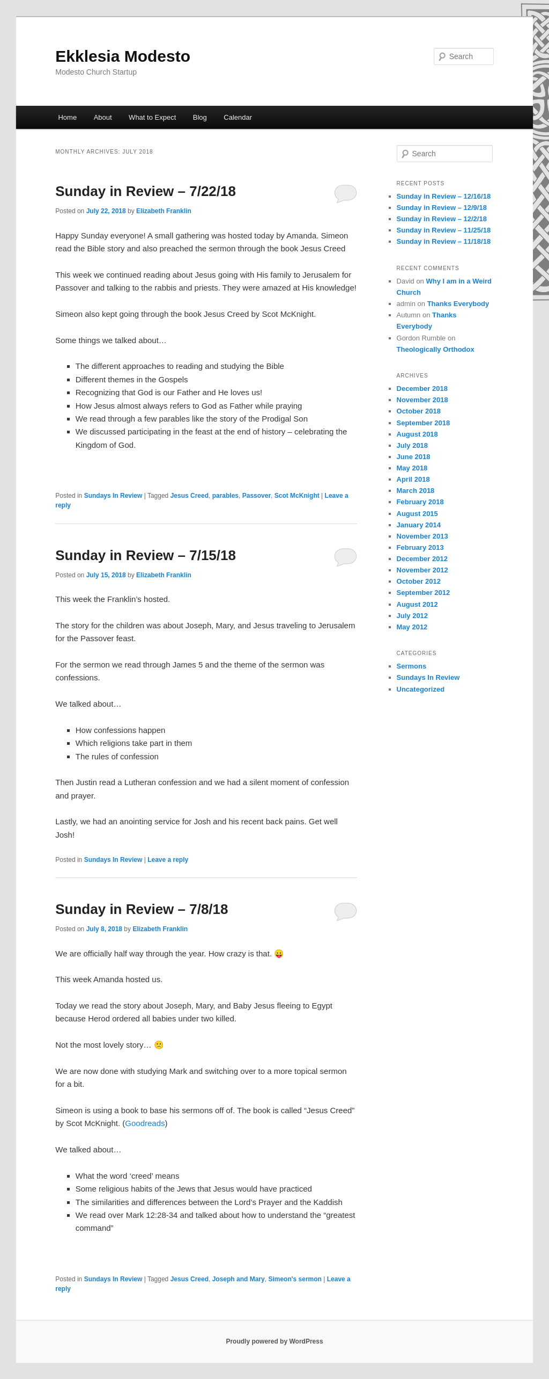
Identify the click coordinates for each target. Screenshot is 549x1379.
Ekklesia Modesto (122, 56)
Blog (200, 117)
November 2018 (422, 400)
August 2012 (417, 604)
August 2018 (417, 434)
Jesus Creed (189, 495)
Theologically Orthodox (435, 349)
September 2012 (423, 593)
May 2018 (412, 468)
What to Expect (152, 117)
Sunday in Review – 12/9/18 (442, 208)
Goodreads (145, 1123)
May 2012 (412, 627)
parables (225, 495)
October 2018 (419, 411)
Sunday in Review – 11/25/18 (444, 230)
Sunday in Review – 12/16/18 (444, 196)
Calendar (238, 117)
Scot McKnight (297, 495)
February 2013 (420, 547)
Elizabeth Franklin (163, 211)
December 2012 (422, 559)
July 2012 (412, 616)
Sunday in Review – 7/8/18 (141, 909)
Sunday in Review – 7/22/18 (145, 191)
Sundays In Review (113, 495)
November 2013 (422, 536)
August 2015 (417, 514)
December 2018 (422, 388)
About (103, 117)
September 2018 (423, 423)
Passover (256, 495)
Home (67, 117)
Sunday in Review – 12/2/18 (442, 219)
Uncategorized (421, 689)
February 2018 (420, 502)
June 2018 (414, 457)
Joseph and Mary (238, 1279)
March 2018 (416, 491)
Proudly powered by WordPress (274, 1341)
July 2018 (412, 445)
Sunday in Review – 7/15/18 (145, 555)
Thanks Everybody (458, 304)
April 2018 (413, 479)
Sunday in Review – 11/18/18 (444, 241)
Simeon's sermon (295, 1279)
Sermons (412, 666)
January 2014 (419, 525)
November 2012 (422, 570)
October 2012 (419, 581)
